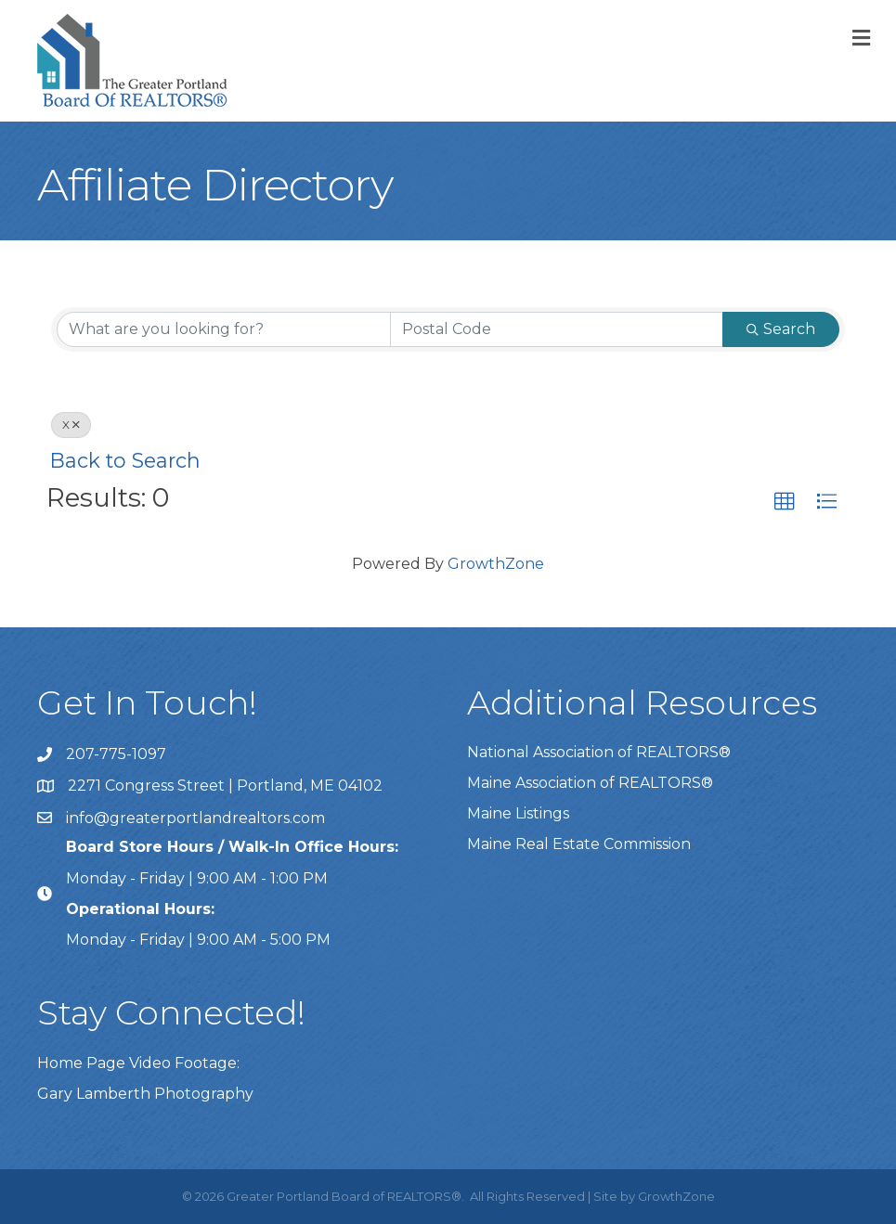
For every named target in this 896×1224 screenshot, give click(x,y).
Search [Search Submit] (781, 329)
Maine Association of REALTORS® (590, 783)
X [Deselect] (71, 425)
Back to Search (125, 460)
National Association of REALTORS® (599, 752)
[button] (784, 502)
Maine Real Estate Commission (579, 844)
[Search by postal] (557, 329)
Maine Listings (518, 813)
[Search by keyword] (224, 329)
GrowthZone (496, 564)
